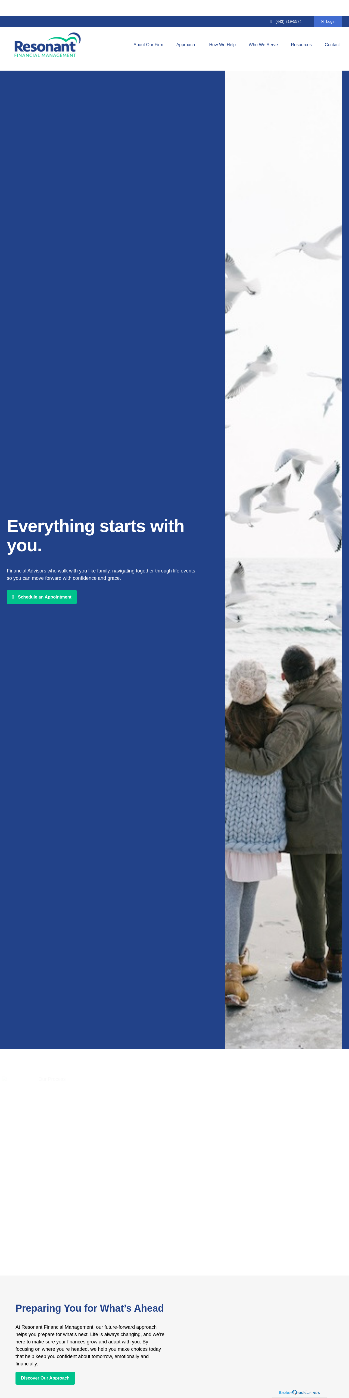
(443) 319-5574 (285, 5)
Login (327, 5)
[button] (148, 29)
